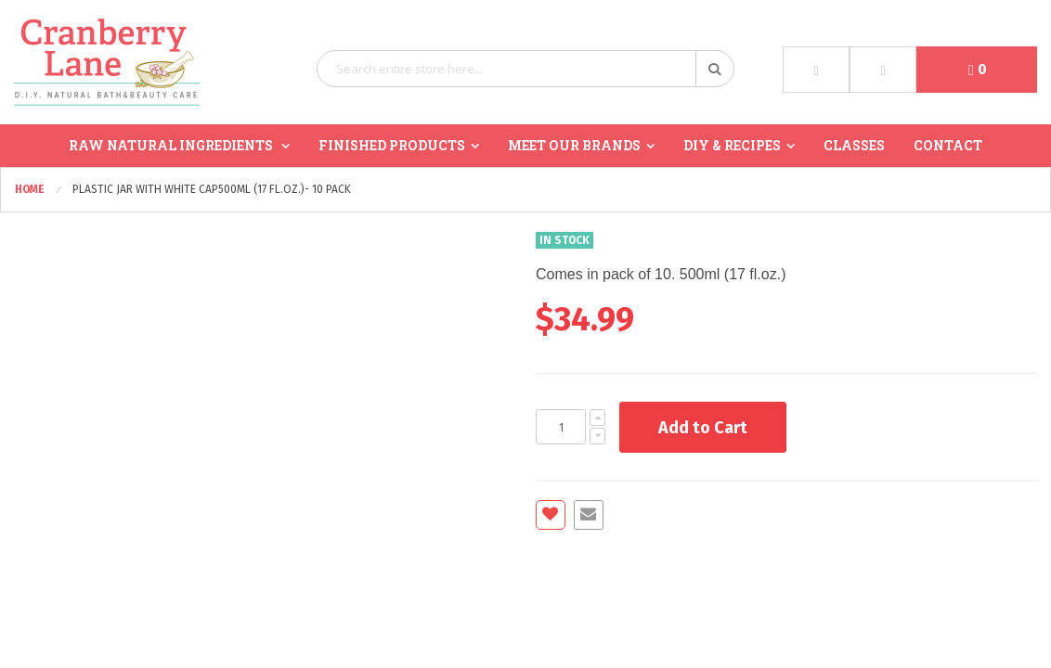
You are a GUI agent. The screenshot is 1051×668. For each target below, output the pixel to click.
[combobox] (525, 68)
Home (31, 189)
